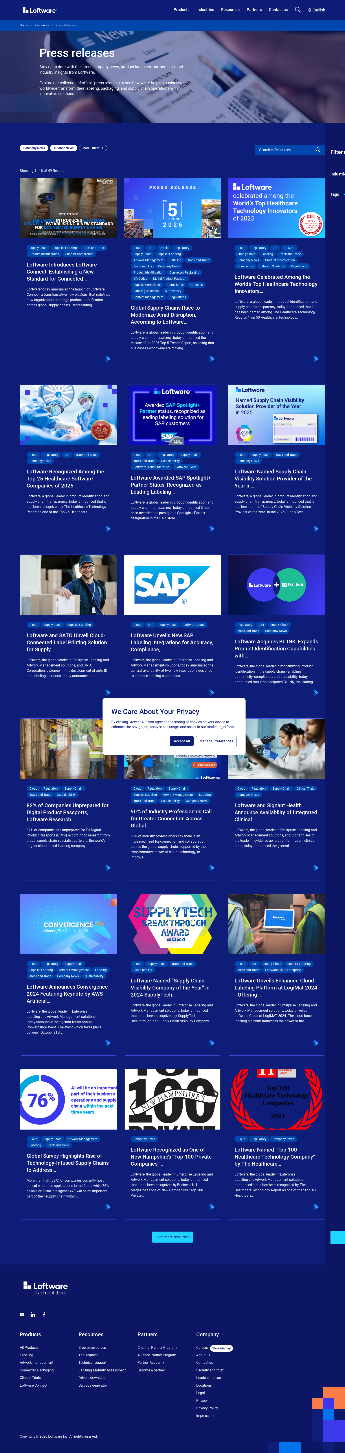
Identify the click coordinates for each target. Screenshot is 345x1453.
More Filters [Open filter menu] (93, 148)
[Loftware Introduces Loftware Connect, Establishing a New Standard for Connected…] (68, 274)
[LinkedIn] (33, 1314)
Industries (205, 9)
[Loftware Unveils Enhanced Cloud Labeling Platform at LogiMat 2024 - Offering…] (276, 975)
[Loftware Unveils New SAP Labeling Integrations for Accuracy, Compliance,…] (172, 630)
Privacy (202, 1400)
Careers (202, 1347)
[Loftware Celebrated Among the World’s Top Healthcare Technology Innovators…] (276, 274)
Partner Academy (151, 1362)
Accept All (182, 741)
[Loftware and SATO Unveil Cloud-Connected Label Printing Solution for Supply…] (68, 630)
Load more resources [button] (172, 1237)
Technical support (92, 1362)
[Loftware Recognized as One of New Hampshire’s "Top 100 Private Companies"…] (172, 1144)
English (316, 10)
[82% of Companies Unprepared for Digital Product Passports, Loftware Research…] (68, 799)
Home (24, 25)
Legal (200, 1393)
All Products (29, 1347)
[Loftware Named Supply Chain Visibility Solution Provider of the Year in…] (276, 463)
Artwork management (36, 1362)
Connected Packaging (37, 1370)
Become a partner (151, 1370)
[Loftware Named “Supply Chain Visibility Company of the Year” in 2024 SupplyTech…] (172, 975)
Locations (204, 1385)
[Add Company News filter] (34, 148)
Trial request (88, 1355)
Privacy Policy (207, 1408)
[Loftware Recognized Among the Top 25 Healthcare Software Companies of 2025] (68, 463)
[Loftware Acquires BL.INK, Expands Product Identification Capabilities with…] (276, 630)
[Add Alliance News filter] (63, 148)
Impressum (205, 1416)
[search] (281, 150)
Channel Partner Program (157, 1347)
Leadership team (209, 1378)
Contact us (278, 9)
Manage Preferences (216, 741)
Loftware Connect (33, 1385)
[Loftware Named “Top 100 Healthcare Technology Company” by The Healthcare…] (276, 1144)
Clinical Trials (30, 1378)
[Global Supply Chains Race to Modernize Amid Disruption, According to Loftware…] (172, 274)
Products (181, 9)
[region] (174, 726)
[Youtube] (22, 1314)
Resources (230, 9)
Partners (254, 9)
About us (203, 1355)
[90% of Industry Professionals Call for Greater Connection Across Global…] (172, 799)
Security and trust (210, 1370)
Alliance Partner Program (157, 1355)
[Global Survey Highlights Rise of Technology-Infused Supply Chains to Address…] (68, 1144)
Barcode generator (93, 1385)
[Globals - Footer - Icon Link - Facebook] (44, 1314)
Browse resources (92, 1347)
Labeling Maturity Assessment (102, 1370)
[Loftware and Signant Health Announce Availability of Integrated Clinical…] (276, 799)
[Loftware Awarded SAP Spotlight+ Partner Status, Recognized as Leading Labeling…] (172, 463)
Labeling (26, 1355)
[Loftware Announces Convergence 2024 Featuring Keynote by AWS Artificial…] (68, 975)
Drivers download (92, 1378)
